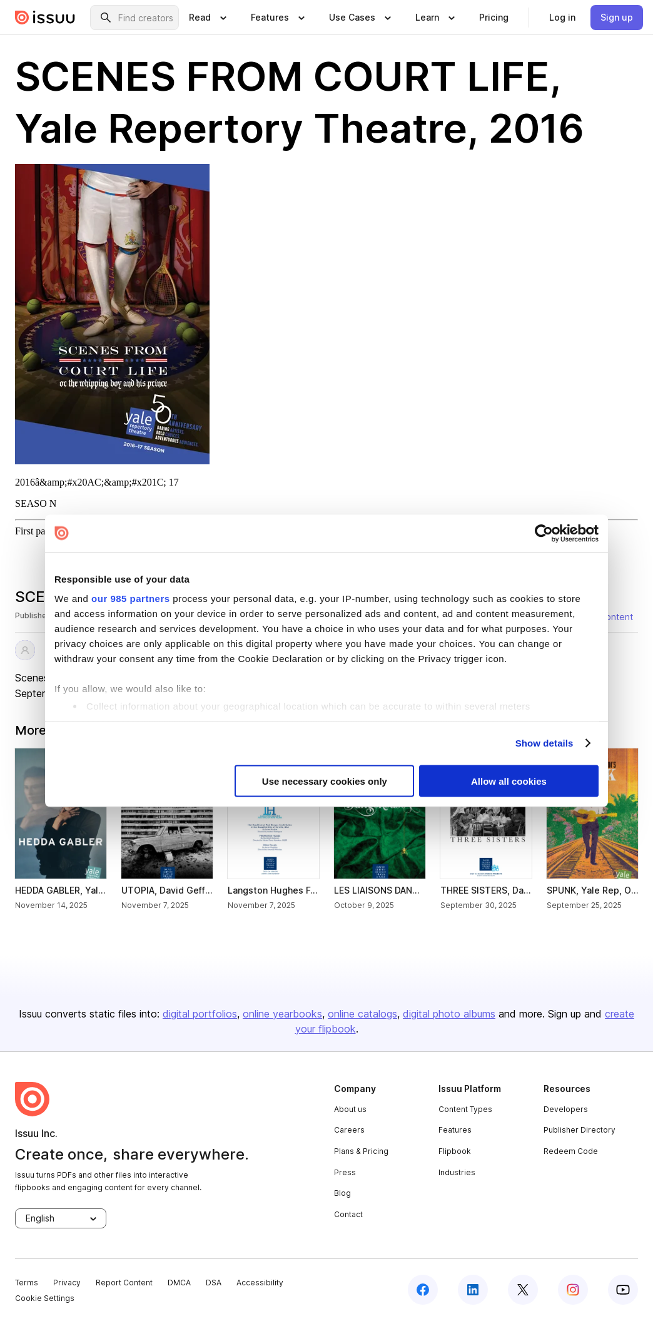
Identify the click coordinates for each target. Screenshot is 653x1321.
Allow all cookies (509, 780)
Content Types (465, 1109)
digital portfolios (200, 1013)
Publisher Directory (579, 1130)
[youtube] (623, 1290)
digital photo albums (449, 1013)
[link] (494, 17)
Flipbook (454, 1151)
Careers (349, 1130)
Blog (342, 1193)
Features (455, 1130)
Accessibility (259, 1282)
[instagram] (573, 1290)
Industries (456, 1172)
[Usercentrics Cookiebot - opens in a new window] (544, 533)
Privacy (67, 1282)
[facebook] (423, 1290)
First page (35, 531)
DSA (213, 1282)
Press (345, 1172)
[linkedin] (473, 1290)
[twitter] (523, 1290)
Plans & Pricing (361, 1151)
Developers (566, 1109)
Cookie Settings (44, 1298)
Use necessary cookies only (324, 780)
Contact (348, 1214)
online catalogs (362, 1013)
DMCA (179, 1282)
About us (350, 1109)
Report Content (124, 1282)
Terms (26, 1282)
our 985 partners (130, 598)
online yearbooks (282, 1013)
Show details (544, 743)
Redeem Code (571, 1151)
